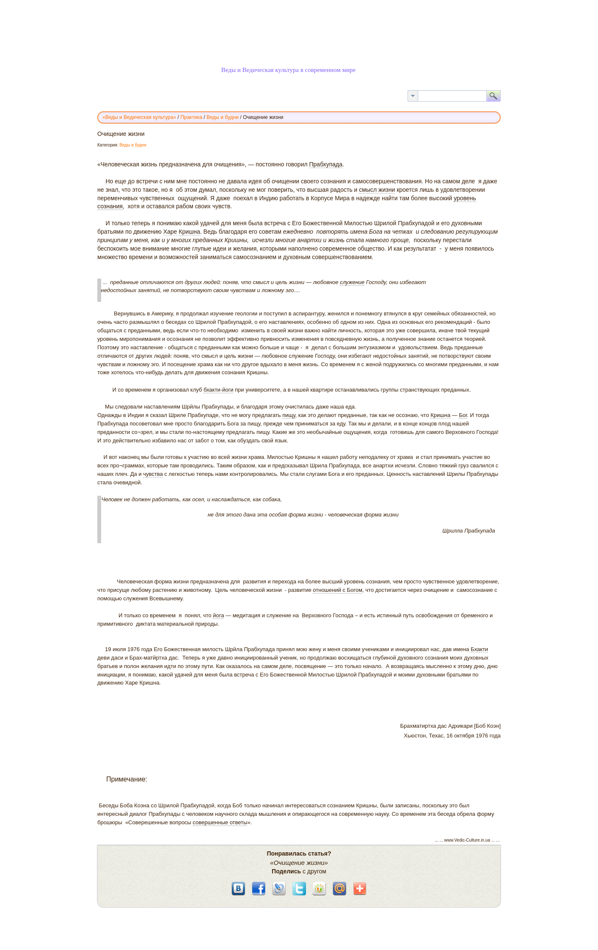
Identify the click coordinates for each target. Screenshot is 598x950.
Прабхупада (326, 164)
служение (352, 282)
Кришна (189, 231)
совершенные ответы (220, 822)
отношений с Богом (337, 590)
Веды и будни (132, 145)
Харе (170, 231)
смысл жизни (377, 189)
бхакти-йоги (218, 390)
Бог (463, 415)
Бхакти (479, 649)
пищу (288, 415)
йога (218, 615)
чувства (153, 474)
